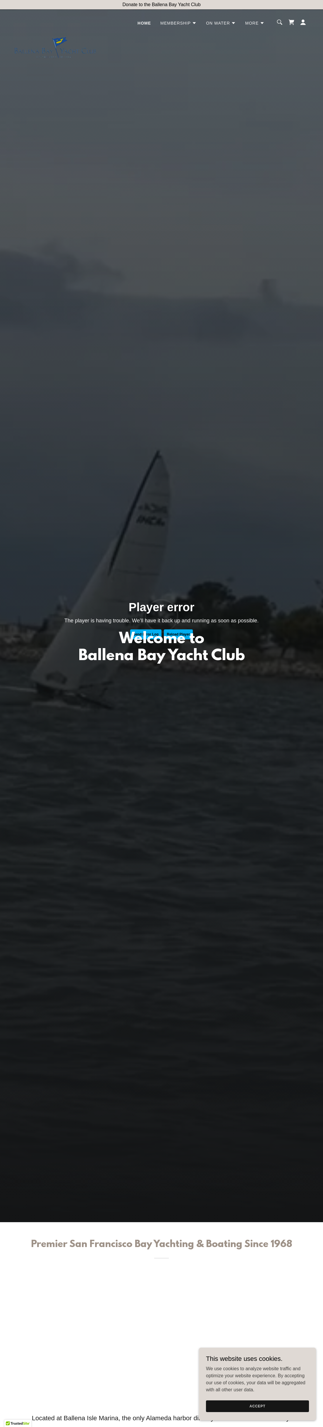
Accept (257, 1406)
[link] (55, 21)
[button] (178, 23)
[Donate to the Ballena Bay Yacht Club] (161, 4)
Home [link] (144, 23)
